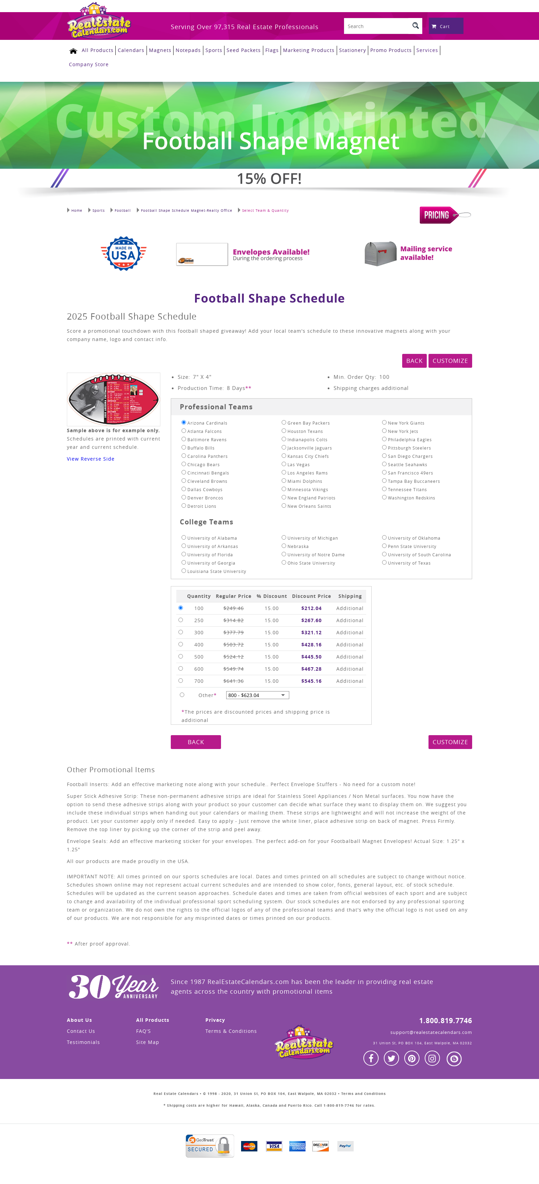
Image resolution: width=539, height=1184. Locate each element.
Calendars (128, 49)
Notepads (184, 49)
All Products (95, 49)
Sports (209, 49)
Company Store (88, 63)
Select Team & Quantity (261, 207)
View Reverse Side (91, 456)
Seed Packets (238, 49)
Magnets (156, 49)
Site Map (147, 1040)
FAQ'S (143, 1029)
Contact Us (81, 1029)
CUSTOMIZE (450, 359)
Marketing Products (302, 49)
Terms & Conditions (231, 1029)
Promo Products (384, 49)
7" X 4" (202, 374)
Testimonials (83, 1040)
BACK (414, 359)
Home (74, 207)
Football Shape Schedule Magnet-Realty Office (182, 207)
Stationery (345, 49)
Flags (266, 49)
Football (119, 207)
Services (419, 49)
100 (384, 374)
